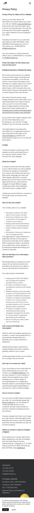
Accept (5, 509)
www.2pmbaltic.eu (24, 24)
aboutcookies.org (8, 402)
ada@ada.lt (21, 448)
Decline (14, 509)
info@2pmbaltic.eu (9, 48)
